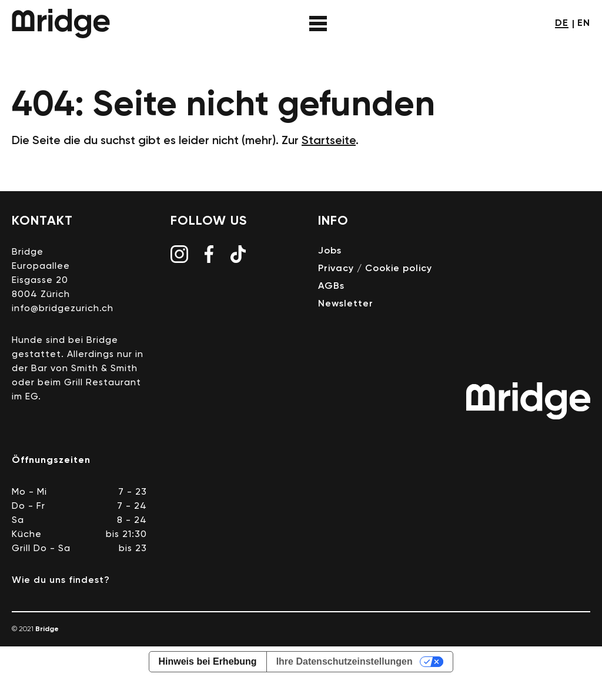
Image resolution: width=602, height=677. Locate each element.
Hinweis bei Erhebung (208, 661)
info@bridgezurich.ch (62, 309)
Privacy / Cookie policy (375, 269)
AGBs (331, 286)
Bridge (61, 23)
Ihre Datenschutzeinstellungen (344, 661)
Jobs (330, 251)
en (583, 23)
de (561, 23)
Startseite (329, 141)
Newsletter (345, 304)
